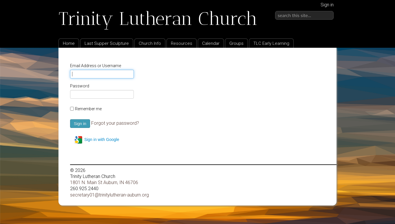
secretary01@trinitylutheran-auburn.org (109, 195)
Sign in (327, 5)
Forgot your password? (115, 123)
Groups (236, 43)
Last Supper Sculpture (107, 43)
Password (79, 86)
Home (69, 43)
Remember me (88, 109)
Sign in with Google (96, 139)
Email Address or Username (95, 65)
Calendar (211, 43)
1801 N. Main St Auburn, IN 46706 (104, 182)
